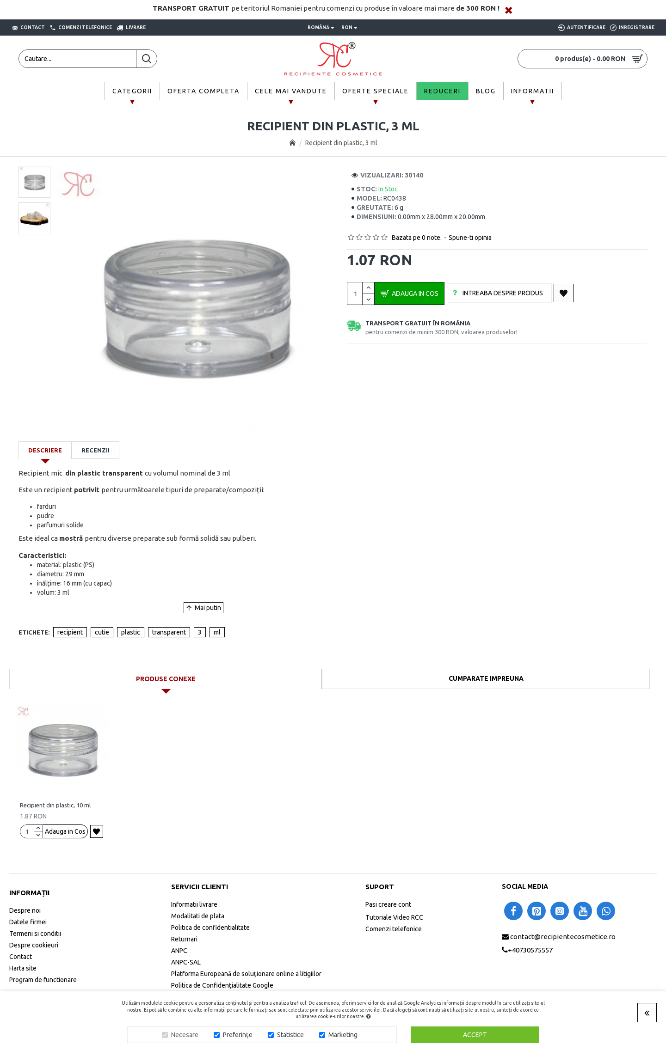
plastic (130, 632)
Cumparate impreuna (486, 678)
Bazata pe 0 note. (417, 237)
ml (217, 632)
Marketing (343, 1034)
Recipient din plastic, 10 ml (55, 805)
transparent (169, 632)
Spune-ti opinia (470, 237)
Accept (475, 1034)
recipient (70, 632)
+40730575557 (530, 950)
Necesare (184, 1034)
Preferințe (238, 1034)
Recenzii (95, 450)
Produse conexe (166, 679)
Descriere (45, 450)
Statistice (290, 1034)
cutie (102, 632)
